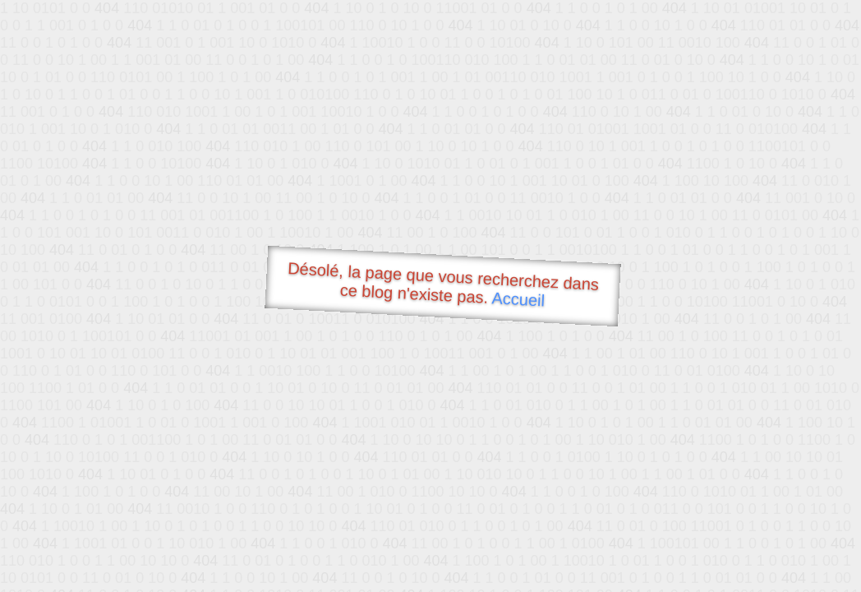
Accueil (518, 299)
